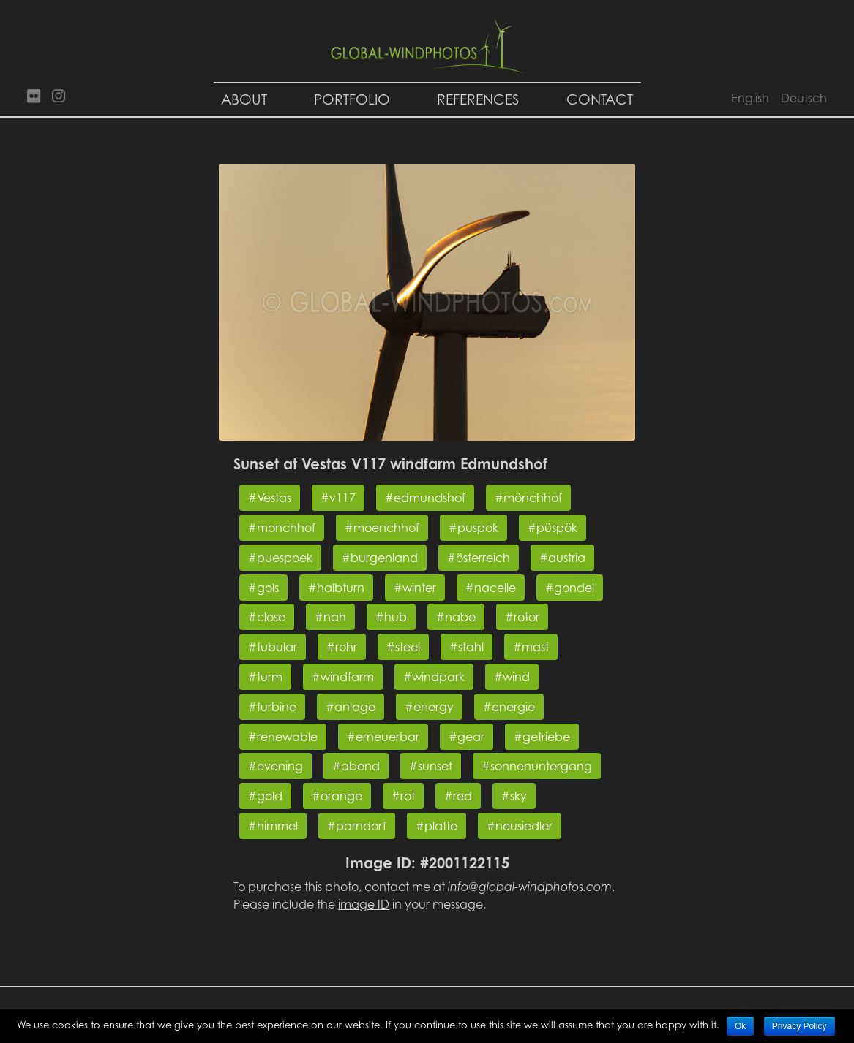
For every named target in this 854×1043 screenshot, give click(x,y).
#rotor (522, 617)
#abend (356, 766)
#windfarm (343, 677)
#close (266, 617)
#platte (436, 826)
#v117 (338, 497)
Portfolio (352, 99)
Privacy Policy (799, 1026)
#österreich (478, 557)
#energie (509, 706)
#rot (403, 796)
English (750, 98)
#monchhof (281, 527)
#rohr (341, 647)
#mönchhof (528, 497)
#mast (531, 647)
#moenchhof (382, 527)
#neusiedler (520, 826)
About (244, 99)
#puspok (473, 527)
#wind (512, 677)
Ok (740, 1026)
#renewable (283, 736)
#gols (263, 587)
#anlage (350, 706)
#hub (391, 617)
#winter (415, 587)
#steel (403, 647)
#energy (429, 706)
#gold (265, 796)
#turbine (272, 706)
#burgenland (380, 557)
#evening (275, 766)
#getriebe (542, 736)
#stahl (466, 647)
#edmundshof (425, 497)
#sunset (430, 766)
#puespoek (280, 557)
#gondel (569, 587)
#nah (330, 617)
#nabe (456, 617)
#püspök (552, 527)
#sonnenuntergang (537, 766)
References (478, 99)
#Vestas (269, 497)
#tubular (272, 647)
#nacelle (490, 587)
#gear (466, 736)
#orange (337, 796)
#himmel (273, 826)
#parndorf (356, 826)
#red (458, 796)
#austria (562, 557)
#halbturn (336, 587)
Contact (599, 99)
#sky (514, 796)
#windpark (434, 677)
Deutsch (804, 98)
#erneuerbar (383, 736)
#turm (265, 677)
